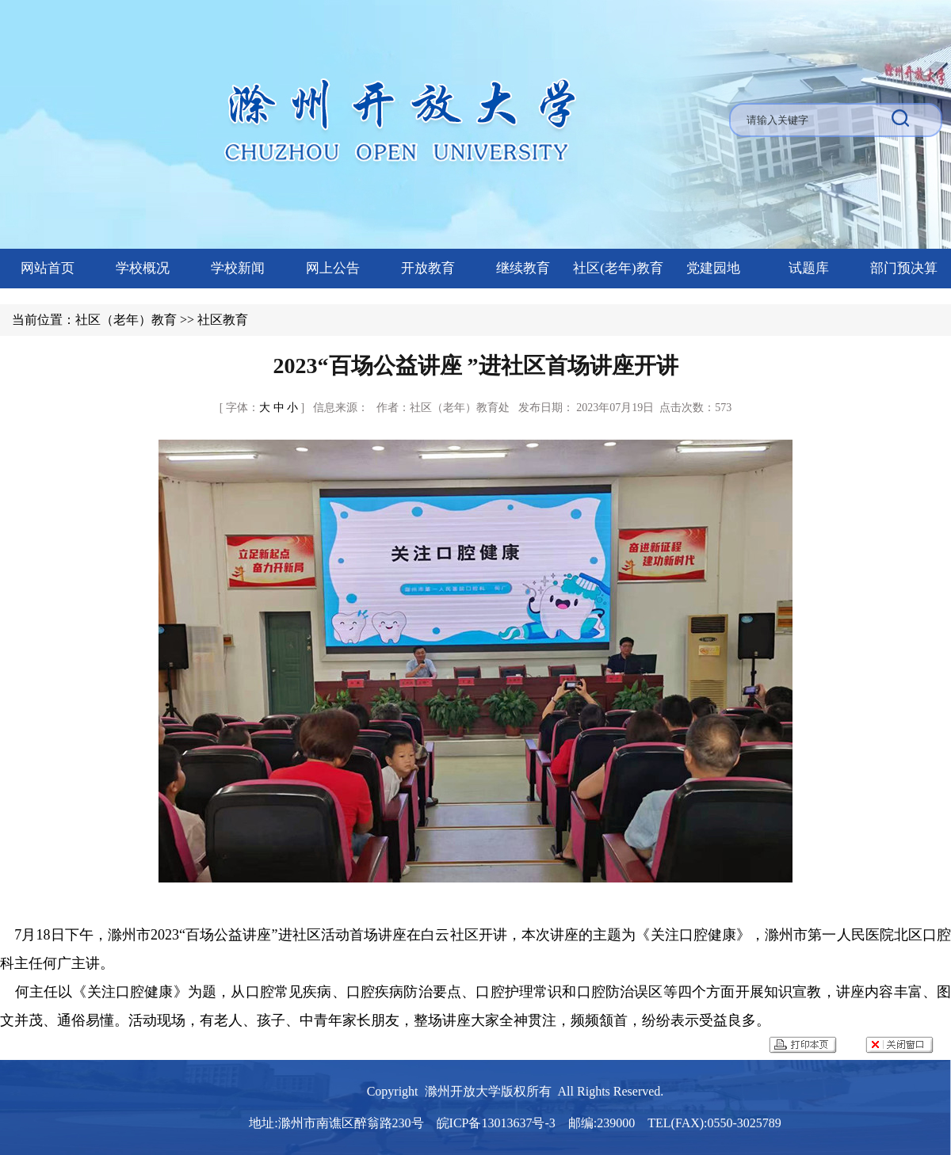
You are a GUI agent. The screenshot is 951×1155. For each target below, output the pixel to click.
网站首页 (47, 268)
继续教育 (523, 268)
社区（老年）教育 (126, 319)
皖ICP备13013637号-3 (496, 1123)
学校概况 (143, 268)
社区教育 (222, 319)
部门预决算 (904, 268)
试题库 (809, 268)
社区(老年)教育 (618, 268)
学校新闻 (238, 268)
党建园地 (713, 268)
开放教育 (428, 268)
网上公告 (333, 268)
